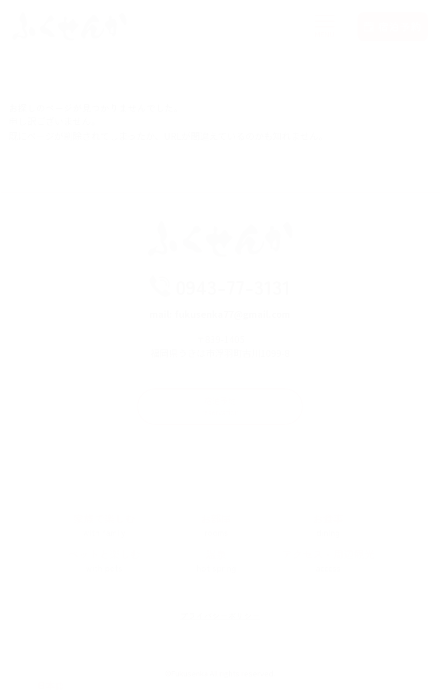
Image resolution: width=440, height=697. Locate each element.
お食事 (328, 531)
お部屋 (216, 531)
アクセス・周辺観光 (328, 567)
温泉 (216, 567)
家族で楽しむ (104, 531)
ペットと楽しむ (104, 567)
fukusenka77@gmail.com (232, 319)
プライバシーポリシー (220, 622)
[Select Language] (50, 685)
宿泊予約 (220, 412)
